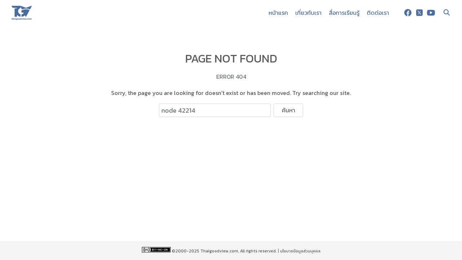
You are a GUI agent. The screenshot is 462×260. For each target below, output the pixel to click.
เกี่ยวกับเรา (308, 12)
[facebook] (408, 12)
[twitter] (419, 12)
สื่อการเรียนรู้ (344, 12)
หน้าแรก (278, 12)
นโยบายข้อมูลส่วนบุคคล (300, 251)
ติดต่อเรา (378, 12)
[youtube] (431, 12)
